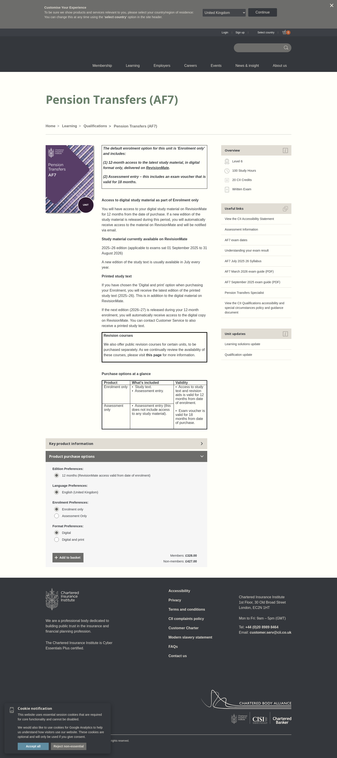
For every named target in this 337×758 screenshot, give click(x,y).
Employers (164, 65)
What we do (122, 65)
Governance (147, 65)
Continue (263, 12)
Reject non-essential (69, 746)
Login (225, 32)
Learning (135, 65)
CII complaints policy (186, 619)
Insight (179, 65)
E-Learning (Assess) (122, 65)
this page (154, 355)
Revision (151, 65)
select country (115, 17)
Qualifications (71, 65)
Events (219, 65)
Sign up (240, 32)
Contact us (177, 656)
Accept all (33, 746)
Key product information (126, 443)
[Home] (62, 599)
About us (282, 65)
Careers (193, 65)
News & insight (249, 65)
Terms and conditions (186, 609)
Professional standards (180, 65)
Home (50, 126)
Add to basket (69, 557)
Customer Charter (183, 628)
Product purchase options (126, 456)
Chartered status (68, 65)
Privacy (174, 600)
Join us (68, 65)
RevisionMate (157, 168)
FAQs (173, 646)
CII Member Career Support (121, 65)
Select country (266, 32)
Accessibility (179, 591)
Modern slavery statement (190, 637)
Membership (105, 65)
